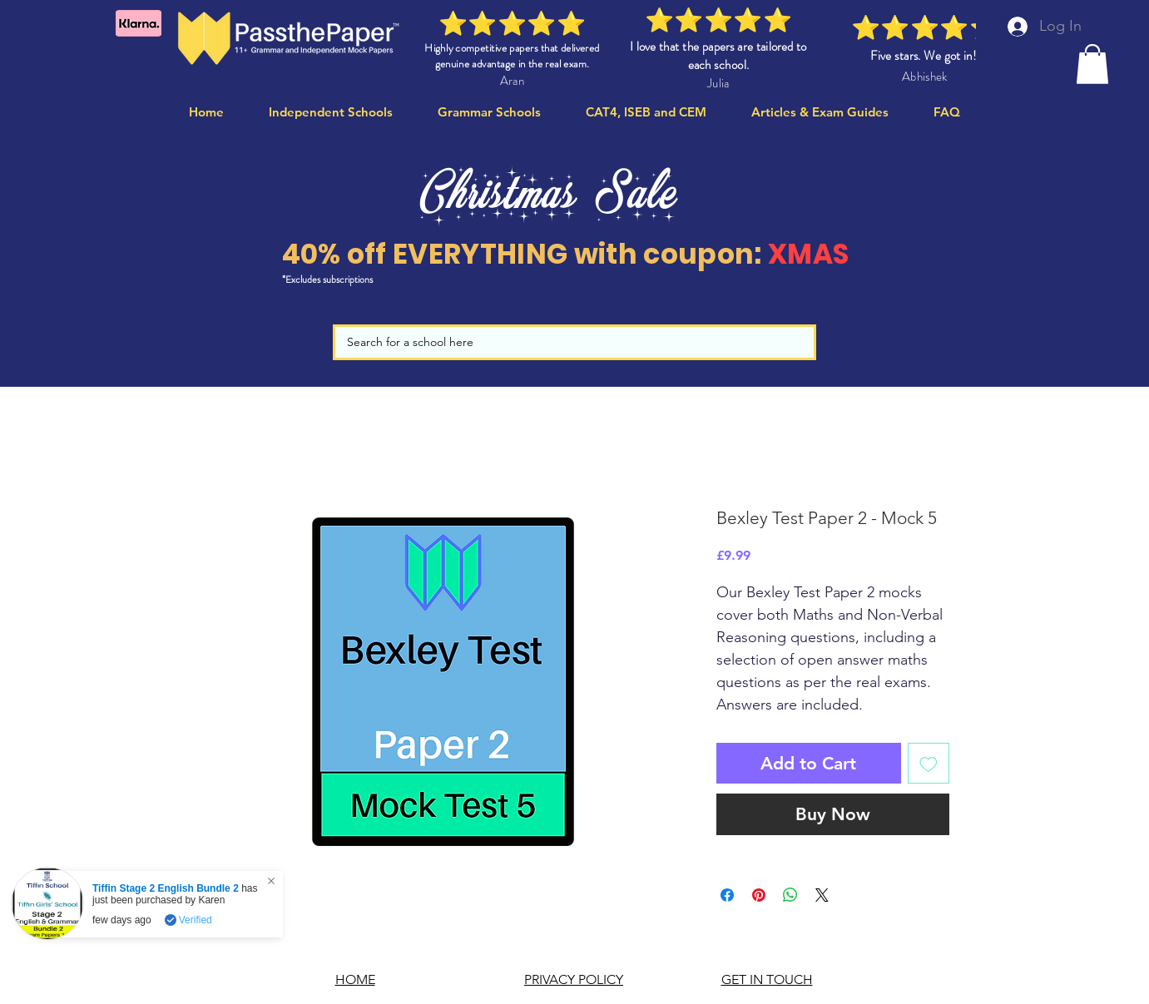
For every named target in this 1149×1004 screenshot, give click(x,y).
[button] (1092, 64)
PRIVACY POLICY (573, 979)
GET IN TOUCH (767, 979)
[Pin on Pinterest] (759, 895)
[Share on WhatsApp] (790, 895)
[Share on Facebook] (727, 895)
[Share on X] (822, 895)
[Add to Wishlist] (928, 763)
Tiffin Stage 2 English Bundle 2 (165, 888)
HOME (355, 979)
